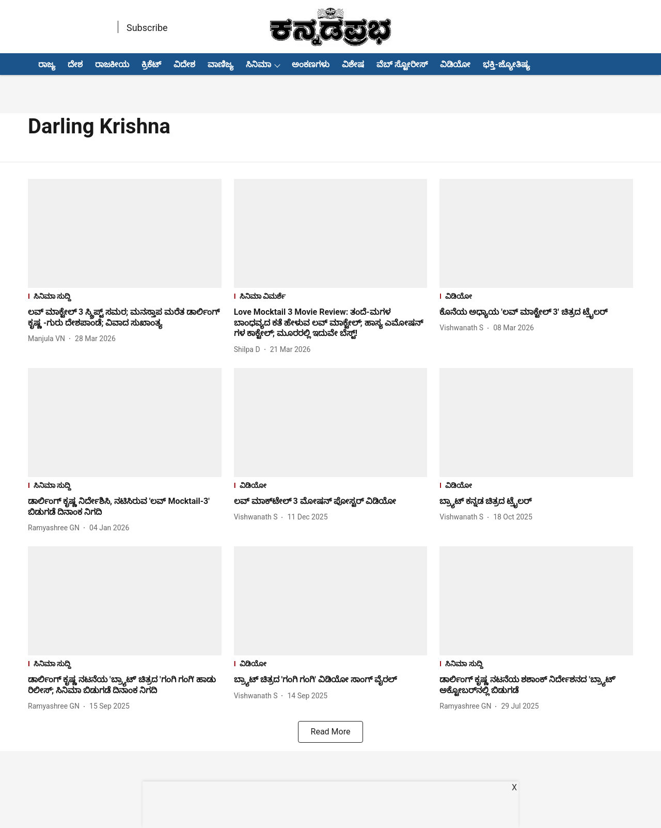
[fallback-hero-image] (125, 233)
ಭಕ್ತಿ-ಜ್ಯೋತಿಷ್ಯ (506, 64)
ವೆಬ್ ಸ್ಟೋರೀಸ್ (402, 64)
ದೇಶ (75, 64)
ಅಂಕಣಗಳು (310, 64)
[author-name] (48, 338)
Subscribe (147, 27)
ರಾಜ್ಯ (46, 64)
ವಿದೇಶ (184, 64)
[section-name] (125, 297)
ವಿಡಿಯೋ (455, 64)
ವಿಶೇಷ (353, 64)
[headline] (125, 318)
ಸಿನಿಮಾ (258, 64)
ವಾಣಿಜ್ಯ (220, 64)
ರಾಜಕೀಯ (112, 64)
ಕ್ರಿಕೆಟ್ (151, 64)
